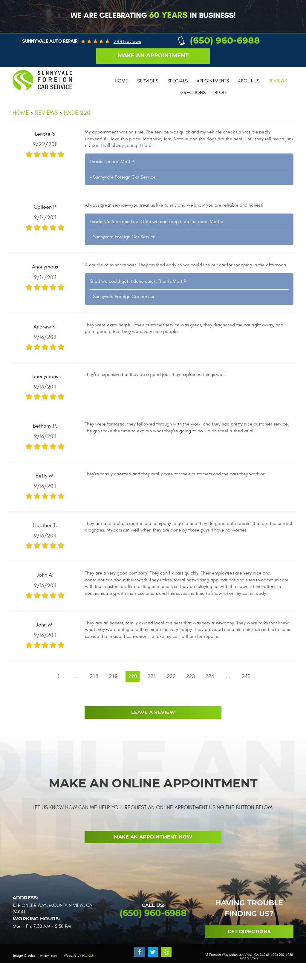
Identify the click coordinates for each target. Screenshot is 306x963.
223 (190, 676)
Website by (79, 956)
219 (113, 676)
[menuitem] (121, 81)
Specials (177, 81)
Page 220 (77, 112)
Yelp (166, 952)
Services (147, 81)
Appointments (213, 81)
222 (171, 676)
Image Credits (24, 955)
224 (209, 676)
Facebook (139, 952)
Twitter (153, 952)
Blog (221, 92)
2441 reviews (127, 41)
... (76, 676)
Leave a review (153, 712)
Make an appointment (153, 56)
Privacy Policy (48, 955)
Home (121, 81)
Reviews (277, 81)
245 (246, 676)
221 (152, 676)
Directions (193, 92)
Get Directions (249, 931)
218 (94, 676)
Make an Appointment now (153, 837)
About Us (248, 81)
